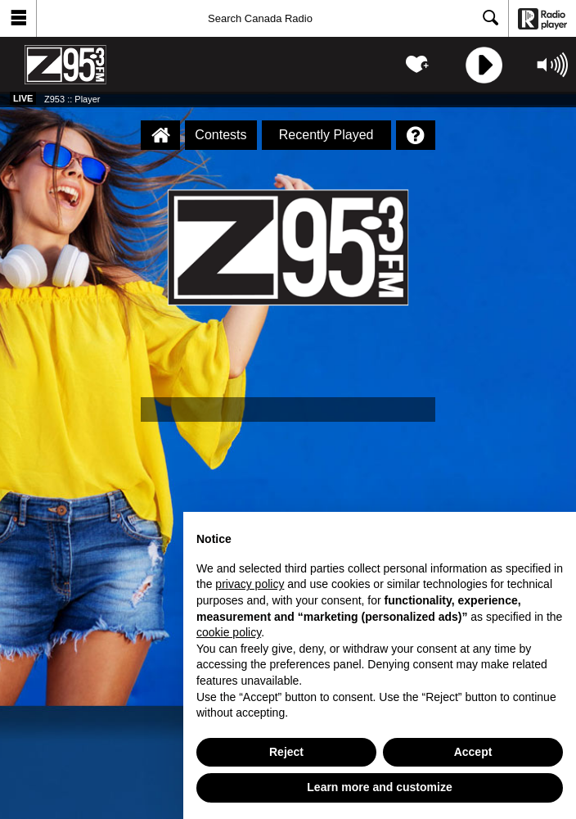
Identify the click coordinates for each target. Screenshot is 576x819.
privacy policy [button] (249, 583)
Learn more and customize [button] (379, 787)
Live (23, 98)
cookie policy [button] (228, 632)
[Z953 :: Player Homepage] (160, 135)
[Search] (272, 18)
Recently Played (326, 135)
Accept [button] (473, 751)
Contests (220, 135)
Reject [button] (286, 751)
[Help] (415, 135)
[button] (18, 18)
